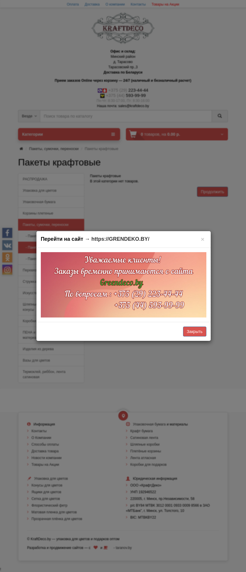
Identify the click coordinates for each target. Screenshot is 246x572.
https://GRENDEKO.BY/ (121, 239)
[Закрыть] (202, 239)
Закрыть (195, 331)
